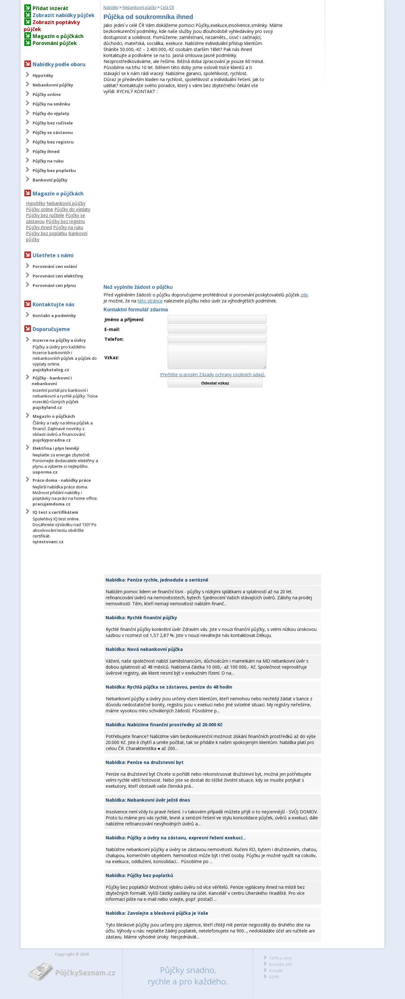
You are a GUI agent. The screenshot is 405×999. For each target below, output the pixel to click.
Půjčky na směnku (51, 104)
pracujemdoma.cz (52, 504)
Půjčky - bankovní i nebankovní (52, 380)
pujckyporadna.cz (52, 440)
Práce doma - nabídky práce (62, 480)
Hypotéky (43, 75)
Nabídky (110, 7)
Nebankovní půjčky (53, 85)
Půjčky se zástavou (53, 132)
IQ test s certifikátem (55, 512)
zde (304, 295)
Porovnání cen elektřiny (58, 276)
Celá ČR (167, 7)
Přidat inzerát (50, 8)
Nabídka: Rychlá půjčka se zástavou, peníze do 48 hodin (169, 687)
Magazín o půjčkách (58, 36)
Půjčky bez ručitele (53, 123)
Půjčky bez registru (53, 142)
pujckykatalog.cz (51, 369)
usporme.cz (45, 472)
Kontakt (276, 970)
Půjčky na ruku (48, 161)
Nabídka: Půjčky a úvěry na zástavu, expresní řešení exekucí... (176, 838)
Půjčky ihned (46, 151)
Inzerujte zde (280, 964)
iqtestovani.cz (48, 541)
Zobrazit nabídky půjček (64, 15)
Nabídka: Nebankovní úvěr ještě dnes (148, 800)
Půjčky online (47, 94)
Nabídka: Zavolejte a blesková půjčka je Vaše (157, 913)
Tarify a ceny (280, 958)
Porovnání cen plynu (54, 285)
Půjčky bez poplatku (54, 170)
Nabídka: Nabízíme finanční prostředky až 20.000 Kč (164, 725)
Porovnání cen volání (55, 266)
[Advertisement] (212, 142)
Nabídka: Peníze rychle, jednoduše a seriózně (157, 580)
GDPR (274, 977)
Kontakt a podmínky (54, 315)
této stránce (150, 301)
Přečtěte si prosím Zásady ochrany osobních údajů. (212, 375)
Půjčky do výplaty (51, 113)
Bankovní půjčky (50, 180)
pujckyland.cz (47, 407)
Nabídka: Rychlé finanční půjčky (141, 617)
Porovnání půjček (55, 43)
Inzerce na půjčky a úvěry (59, 340)
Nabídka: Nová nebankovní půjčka (144, 649)
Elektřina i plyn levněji (56, 448)
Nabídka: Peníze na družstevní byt (145, 762)
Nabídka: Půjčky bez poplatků (139, 875)
